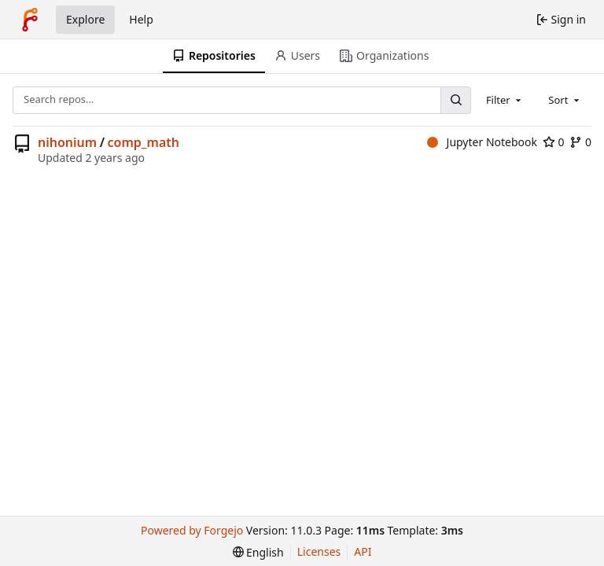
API (362, 551)
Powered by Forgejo (192, 530)
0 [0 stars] (554, 141)
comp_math (143, 142)
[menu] (258, 552)
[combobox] (505, 100)
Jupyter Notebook (482, 141)
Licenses (319, 551)
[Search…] (455, 100)
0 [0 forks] (580, 141)
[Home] (30, 20)
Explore (85, 19)
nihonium (67, 142)
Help (141, 19)
